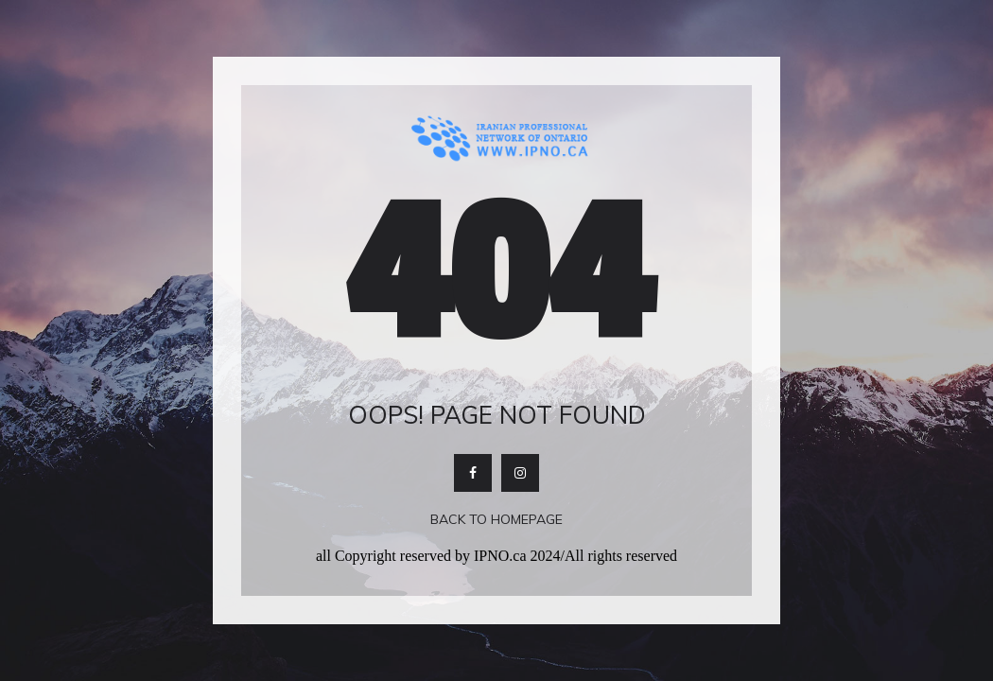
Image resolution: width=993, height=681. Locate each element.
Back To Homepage (496, 519)
